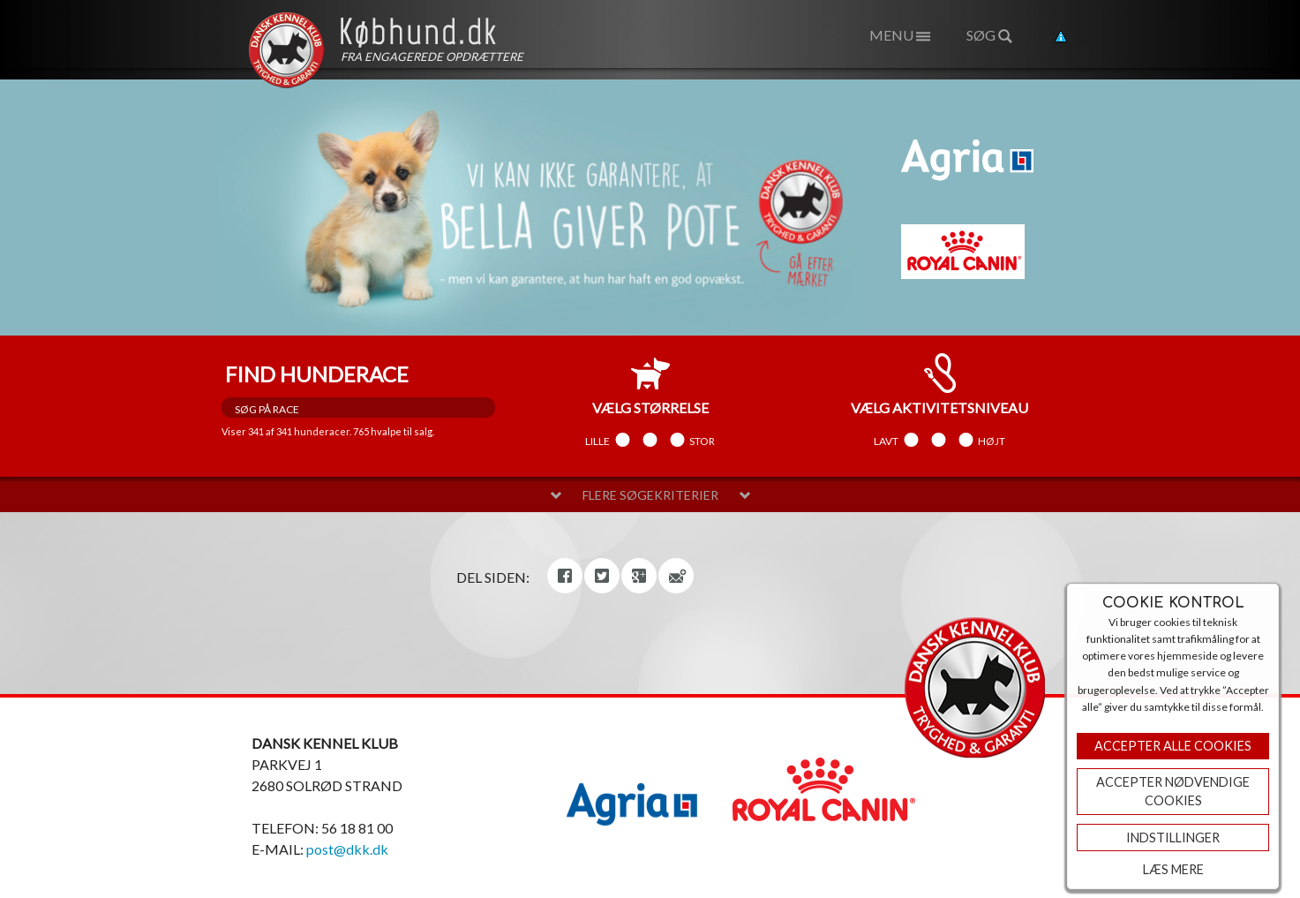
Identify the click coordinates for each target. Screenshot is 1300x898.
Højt (991, 440)
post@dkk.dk (347, 849)
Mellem (649, 440)
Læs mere (1173, 869)
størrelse (650, 384)
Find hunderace (317, 374)
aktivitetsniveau (939, 384)
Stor (702, 440)
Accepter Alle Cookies (1172, 745)
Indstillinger (1173, 837)
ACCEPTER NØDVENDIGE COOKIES (1173, 791)
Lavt (886, 440)
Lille (597, 440)
